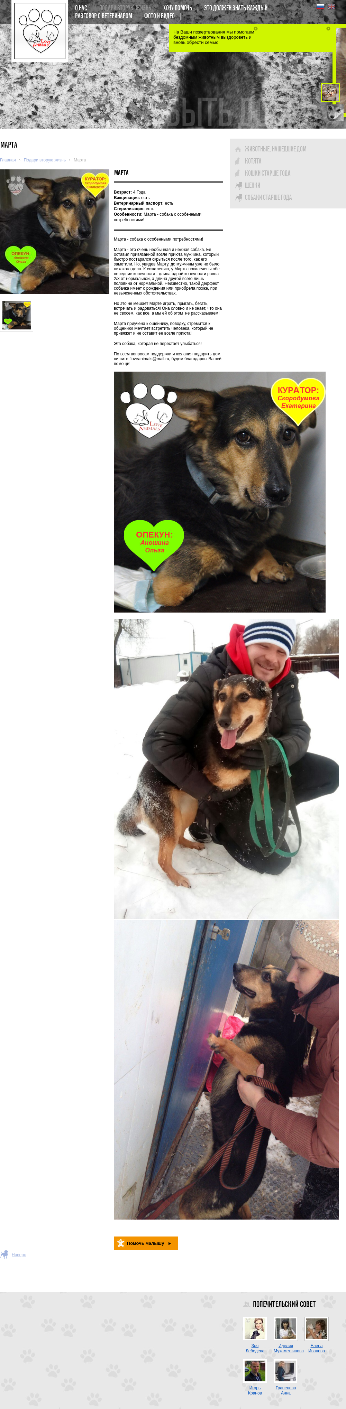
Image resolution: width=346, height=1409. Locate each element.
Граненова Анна (286, 1390)
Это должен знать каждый (235, 8)
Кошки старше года (267, 173)
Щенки (252, 185)
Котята (253, 161)
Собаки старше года (268, 197)
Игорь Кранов (255, 1390)
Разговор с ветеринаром (103, 16)
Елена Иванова (316, 1348)
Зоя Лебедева (255, 1348)
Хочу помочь (177, 8)
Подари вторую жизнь (125, 8)
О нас (81, 8)
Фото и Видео (159, 16)
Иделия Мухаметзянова (289, 1348)
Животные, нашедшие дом (275, 149)
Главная (8, 160)
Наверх (19, 1254)
